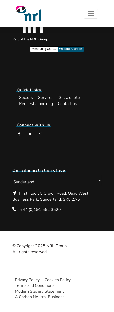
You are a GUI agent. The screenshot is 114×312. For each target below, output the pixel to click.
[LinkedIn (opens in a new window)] (29, 134)
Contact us (67, 104)
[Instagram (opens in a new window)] (40, 134)
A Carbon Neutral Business (39, 297)
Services (45, 97)
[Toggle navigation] (91, 14)
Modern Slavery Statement (39, 291)
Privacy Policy (27, 280)
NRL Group (39, 39)
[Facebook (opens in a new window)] (19, 134)
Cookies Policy (58, 280)
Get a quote (69, 97)
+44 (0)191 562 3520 (40, 209)
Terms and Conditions (34, 285)
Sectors (26, 97)
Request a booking (36, 104)
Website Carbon (70, 49)
